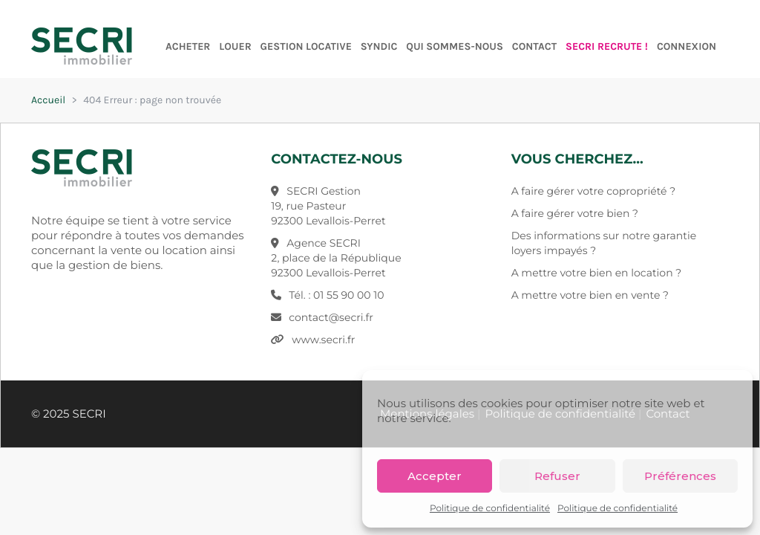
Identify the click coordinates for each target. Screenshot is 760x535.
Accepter (434, 476)
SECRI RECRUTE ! (607, 46)
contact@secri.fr (331, 317)
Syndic (379, 46)
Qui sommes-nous (454, 46)
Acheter (188, 46)
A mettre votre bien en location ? (596, 272)
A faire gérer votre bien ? (574, 213)
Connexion (686, 46)
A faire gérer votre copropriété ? (593, 191)
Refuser (557, 476)
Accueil (48, 100)
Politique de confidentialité (490, 508)
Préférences (680, 476)
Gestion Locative (306, 46)
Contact (534, 46)
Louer (235, 46)
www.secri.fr (323, 339)
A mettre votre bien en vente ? (590, 295)
